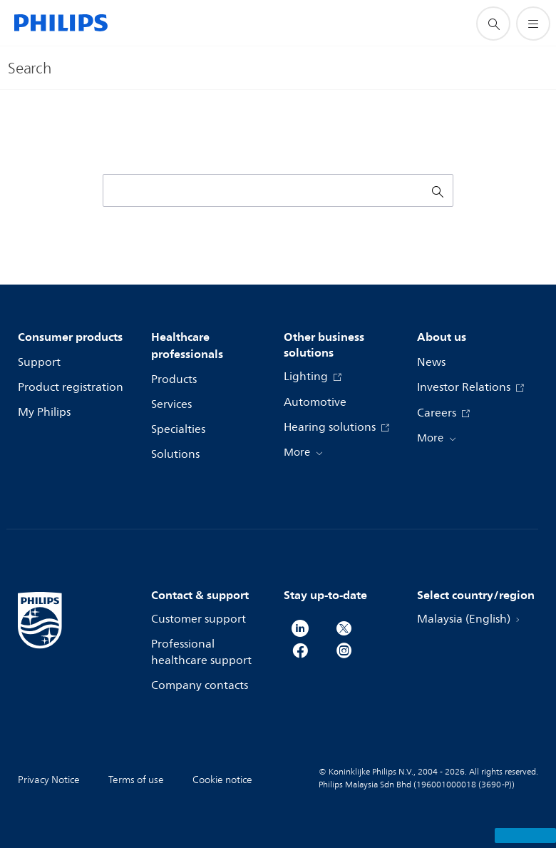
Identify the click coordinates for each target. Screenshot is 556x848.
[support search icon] (493, 23)
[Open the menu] (533, 23)
